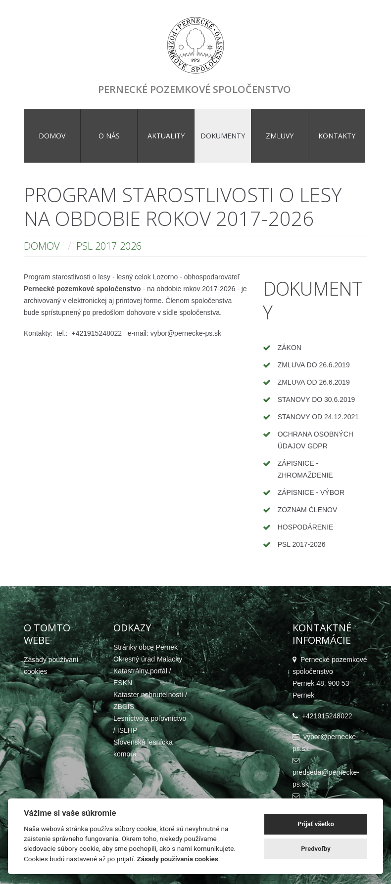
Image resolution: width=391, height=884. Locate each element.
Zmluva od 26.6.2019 (314, 382)
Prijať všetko (315, 824)
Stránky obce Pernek (145, 647)
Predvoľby (316, 848)
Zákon (289, 348)
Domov (42, 246)
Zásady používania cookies (177, 859)
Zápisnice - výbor (311, 492)
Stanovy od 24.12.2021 (318, 417)
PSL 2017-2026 (302, 544)
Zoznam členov (308, 510)
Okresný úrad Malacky (147, 659)
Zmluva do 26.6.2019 (314, 365)
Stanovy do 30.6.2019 (316, 399)
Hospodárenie (306, 527)
